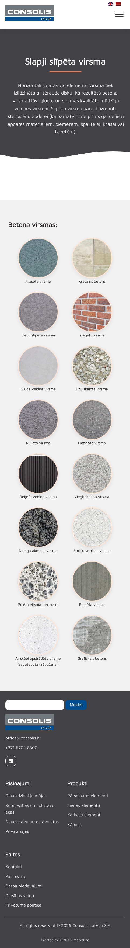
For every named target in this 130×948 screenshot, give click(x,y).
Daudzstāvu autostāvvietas (32, 821)
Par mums (15, 876)
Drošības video (19, 895)
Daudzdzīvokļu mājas (25, 795)
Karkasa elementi (84, 814)
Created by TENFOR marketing (65, 940)
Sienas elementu (83, 805)
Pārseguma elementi (87, 795)
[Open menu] (119, 14)
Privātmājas (17, 831)
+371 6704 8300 (21, 747)
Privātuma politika (23, 904)
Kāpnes (74, 824)
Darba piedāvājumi (24, 885)
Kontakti (13, 866)
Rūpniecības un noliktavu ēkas (29, 809)
